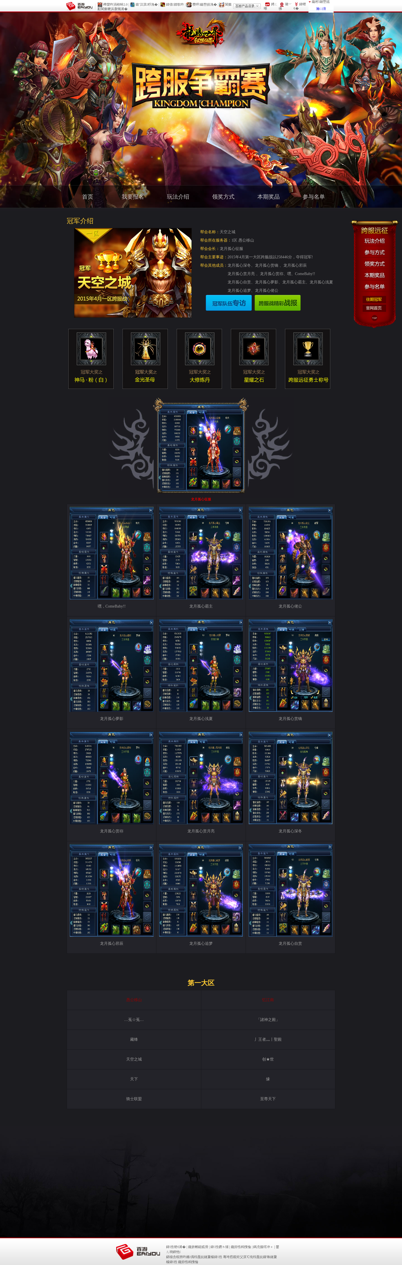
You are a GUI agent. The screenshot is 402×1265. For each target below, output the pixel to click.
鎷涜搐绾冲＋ (263, 1247)
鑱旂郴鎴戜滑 (198, 1247)
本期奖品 (374, 274)
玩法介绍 (374, 240)
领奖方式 (374, 263)
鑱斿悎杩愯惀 (241, 1247)
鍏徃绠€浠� (176, 1247)
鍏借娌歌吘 (175, 4)
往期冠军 (374, 299)
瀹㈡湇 (321, 9)
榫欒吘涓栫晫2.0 (115, 4)
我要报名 (133, 197)
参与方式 (374, 251)
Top (375, 318)
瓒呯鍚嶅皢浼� (204, 4)
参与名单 (374, 286)
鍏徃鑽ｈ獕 (219, 1247)
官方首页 (374, 308)
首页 (87, 197)
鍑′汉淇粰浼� (147, 4)
